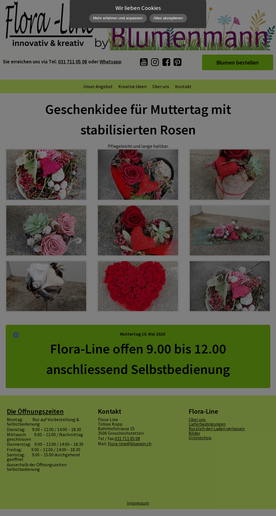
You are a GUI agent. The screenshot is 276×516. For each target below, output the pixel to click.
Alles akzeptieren (168, 18)
